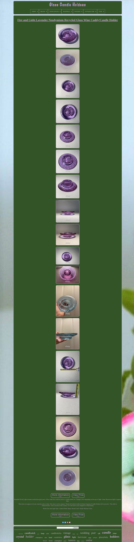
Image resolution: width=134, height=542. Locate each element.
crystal (20, 536)
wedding (85, 532)
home (51, 541)
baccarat (21, 533)
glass (67, 536)
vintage (67, 533)
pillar (65, 541)
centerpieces (39, 537)
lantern (71, 540)
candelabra (58, 537)
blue (78, 541)
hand (50, 537)
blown (45, 541)
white (45, 537)
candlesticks (56, 533)
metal (73, 533)
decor (82, 541)
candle (106, 532)
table (47, 533)
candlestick (30, 533)
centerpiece (58, 541)
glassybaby (103, 537)
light (74, 537)
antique (95, 537)
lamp (42, 533)
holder (30, 536)
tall (99, 533)
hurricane (82, 537)
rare (77, 533)
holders (114, 536)
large (89, 537)
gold (38, 533)
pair (93, 532)
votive (89, 540)
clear (115, 533)
